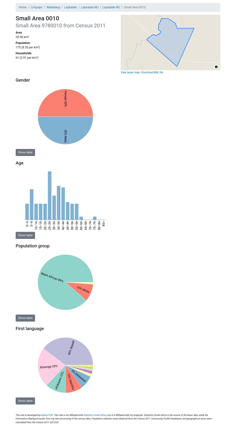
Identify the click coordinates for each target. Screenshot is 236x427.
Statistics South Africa (95, 415)
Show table (25, 152)
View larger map (130, 72)
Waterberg (53, 7)
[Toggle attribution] (216, 67)
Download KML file (152, 72)
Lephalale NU (89, 7)
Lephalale (70, 7)
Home (23, 7)
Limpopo (36, 7)
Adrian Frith (47, 415)
